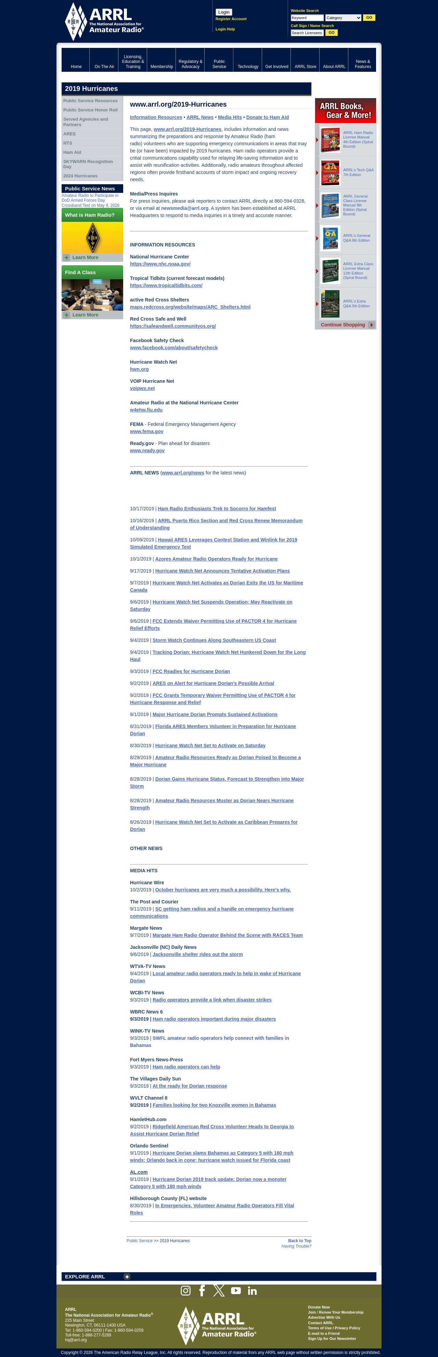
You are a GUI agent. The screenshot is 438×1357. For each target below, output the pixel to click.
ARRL (128, 21)
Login (224, 12)
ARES (69, 133)
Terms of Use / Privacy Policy (334, 1328)
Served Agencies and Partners (85, 122)
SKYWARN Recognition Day (88, 164)
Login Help (225, 29)
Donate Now (319, 1307)
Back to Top (299, 1240)
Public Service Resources (90, 100)
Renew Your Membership (341, 1312)
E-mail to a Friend (323, 1333)
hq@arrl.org (76, 1340)
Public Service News (90, 188)
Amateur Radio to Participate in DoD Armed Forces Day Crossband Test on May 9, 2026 (90, 200)
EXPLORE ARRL (85, 1276)
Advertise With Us (324, 1317)
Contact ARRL (320, 1323)
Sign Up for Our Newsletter (332, 1338)
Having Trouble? (296, 1246)
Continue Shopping (343, 324)
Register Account (231, 19)
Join (312, 1312)
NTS (67, 143)
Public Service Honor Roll (90, 109)
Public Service (140, 1240)
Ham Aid (72, 152)
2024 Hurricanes (80, 175)
